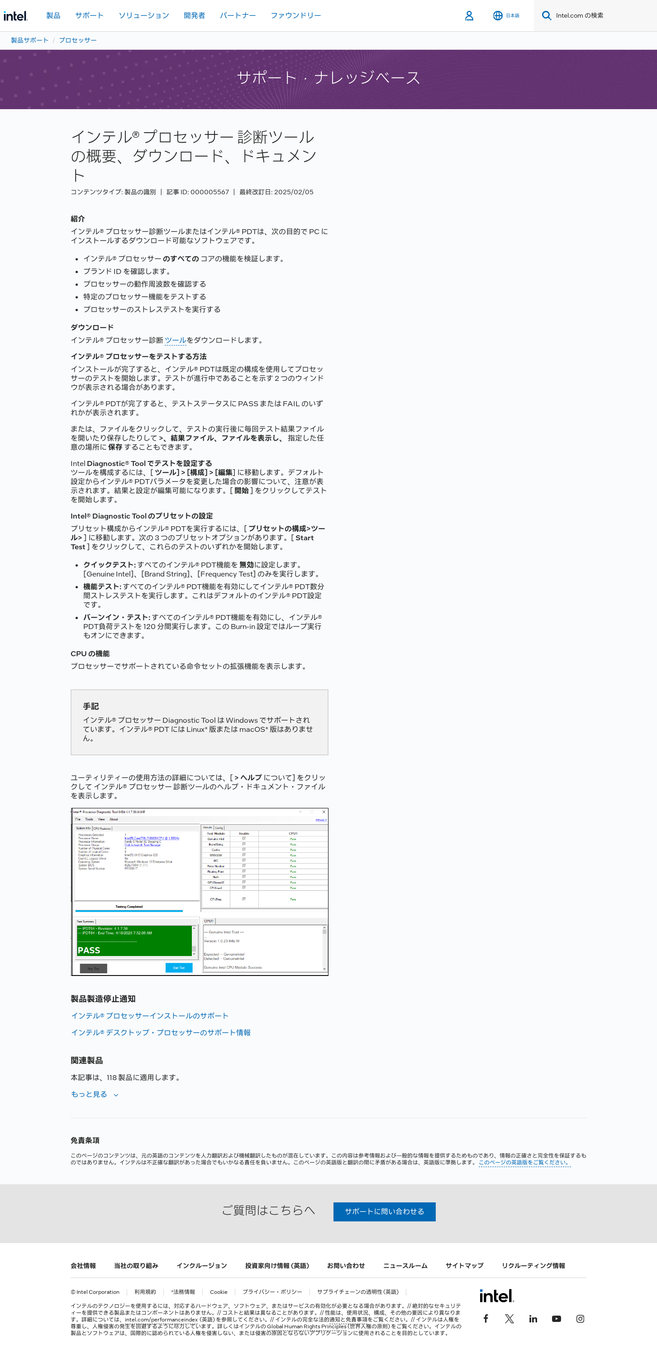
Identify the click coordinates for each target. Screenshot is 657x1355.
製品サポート (30, 40)
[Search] (545, 15)
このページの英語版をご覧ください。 (525, 1162)
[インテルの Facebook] (486, 1317)
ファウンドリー (296, 15)
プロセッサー (78, 40)
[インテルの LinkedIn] (533, 1317)
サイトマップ (465, 1266)
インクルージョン (201, 1266)
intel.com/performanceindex (161, 1319)
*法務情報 (183, 1292)
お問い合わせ (346, 1266)
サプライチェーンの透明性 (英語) (358, 1292)
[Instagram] (580, 1317)
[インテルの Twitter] (509, 1317)
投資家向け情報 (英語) (277, 1266)
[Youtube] (556, 1317)
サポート (89, 15)
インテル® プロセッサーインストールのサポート (150, 1016)
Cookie (219, 1292)
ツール (175, 340)
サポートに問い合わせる (384, 1211)
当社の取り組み (136, 1266)
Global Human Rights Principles (307, 1326)
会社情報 (83, 1266)
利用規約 (145, 1292)
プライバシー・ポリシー (272, 1292)
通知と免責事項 (348, 1319)
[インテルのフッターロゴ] (497, 1295)
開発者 (194, 15)
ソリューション (144, 15)
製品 (53, 15)
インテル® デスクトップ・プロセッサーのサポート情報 (161, 1033)
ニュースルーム (405, 1266)
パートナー (238, 15)
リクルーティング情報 (533, 1266)
